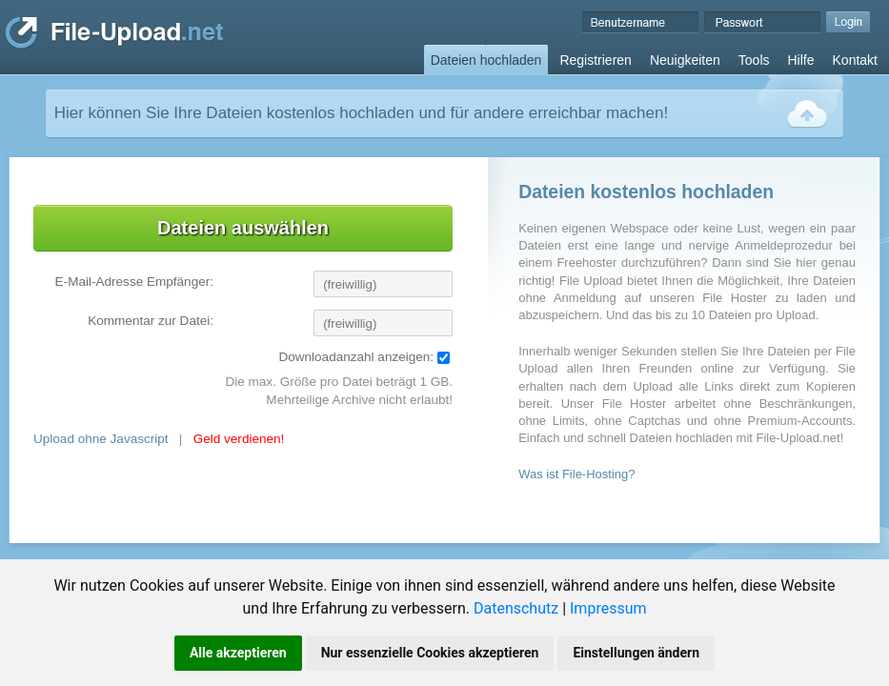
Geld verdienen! (239, 439)
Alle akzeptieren (238, 652)
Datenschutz (516, 608)
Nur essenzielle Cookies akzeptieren (430, 652)
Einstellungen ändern (636, 652)
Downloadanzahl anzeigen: (356, 357)
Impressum (608, 608)
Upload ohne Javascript (101, 439)
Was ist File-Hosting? (576, 474)
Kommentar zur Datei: (150, 320)
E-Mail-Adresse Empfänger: (134, 281)
